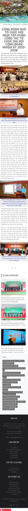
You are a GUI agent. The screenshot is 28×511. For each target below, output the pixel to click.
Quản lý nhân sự (14, 451)
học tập (5, 389)
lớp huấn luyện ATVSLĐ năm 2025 (12, 387)
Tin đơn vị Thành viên (14, 470)
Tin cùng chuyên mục (10, 275)
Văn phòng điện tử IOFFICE (14, 450)
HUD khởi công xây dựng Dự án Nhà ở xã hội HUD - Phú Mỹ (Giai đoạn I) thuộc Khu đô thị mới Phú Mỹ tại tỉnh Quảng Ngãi (12, 299)
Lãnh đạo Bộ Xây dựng (9, 401)
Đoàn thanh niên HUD (9, 409)
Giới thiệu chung (14, 482)
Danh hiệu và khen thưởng (14, 492)
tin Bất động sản (20, 401)
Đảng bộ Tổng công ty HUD (10, 399)
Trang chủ (12, 19)
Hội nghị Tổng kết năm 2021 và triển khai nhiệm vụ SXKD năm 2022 (12, 393)
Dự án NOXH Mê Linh (8, 363)
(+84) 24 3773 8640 (15, 433)
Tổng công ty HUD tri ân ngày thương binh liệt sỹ (13, 369)
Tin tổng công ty (14, 468)
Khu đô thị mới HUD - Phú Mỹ (10, 366)
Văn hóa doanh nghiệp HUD (10, 382)
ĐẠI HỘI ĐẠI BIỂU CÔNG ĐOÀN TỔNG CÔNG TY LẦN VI (13, 376)
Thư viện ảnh (14, 455)
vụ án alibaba (7, 384)
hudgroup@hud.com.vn (15, 437)
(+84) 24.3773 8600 (15, 431)
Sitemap (14, 494)
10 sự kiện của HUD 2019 (17, 361)
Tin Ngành (14, 472)
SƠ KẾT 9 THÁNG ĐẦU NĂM (10, 406)
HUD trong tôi (16, 24)
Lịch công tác (14, 453)
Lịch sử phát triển (14, 484)
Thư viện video (14, 457)
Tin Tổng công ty (7, 24)
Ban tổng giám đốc (14, 490)
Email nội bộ (14, 448)
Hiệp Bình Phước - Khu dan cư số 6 (11, 373)
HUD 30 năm (6, 361)
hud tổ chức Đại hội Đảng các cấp (11, 396)
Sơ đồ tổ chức (14, 486)
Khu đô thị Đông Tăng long (10, 404)
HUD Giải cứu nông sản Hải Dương (11, 379)
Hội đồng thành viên (14, 488)
